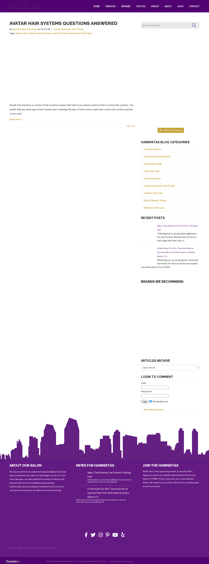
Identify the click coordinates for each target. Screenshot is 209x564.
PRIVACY (104, 561)
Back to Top (131, 126)
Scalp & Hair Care (153, 192)
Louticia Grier (59, 33)
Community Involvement (157, 156)
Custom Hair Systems (39, 33)
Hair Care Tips (152, 171)
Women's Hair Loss (154, 207)
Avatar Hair (22, 33)
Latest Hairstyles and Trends (68, 29)
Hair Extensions (152, 178)
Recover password (154, 409)
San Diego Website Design (121, 561)
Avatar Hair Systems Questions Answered (63, 23)
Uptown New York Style (24, 5)
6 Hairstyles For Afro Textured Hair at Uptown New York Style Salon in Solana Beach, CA (176, 252)
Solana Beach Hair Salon (79, 33)
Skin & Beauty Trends (155, 200)
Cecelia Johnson (152, 149)
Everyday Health (153, 163)
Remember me (159, 401)
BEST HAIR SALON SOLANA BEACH (32, 548)
